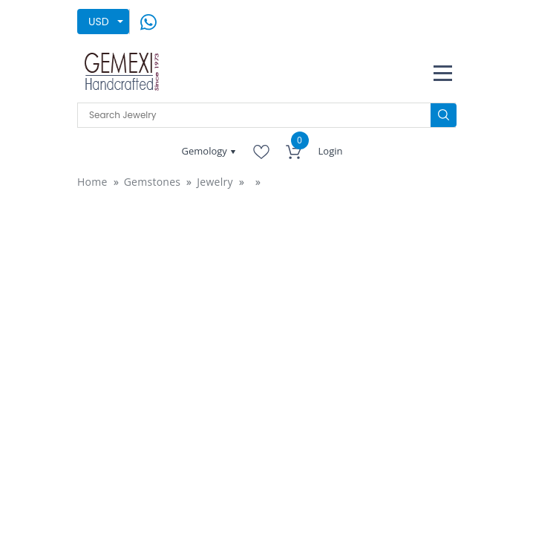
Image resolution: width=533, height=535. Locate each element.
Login (330, 151)
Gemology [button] (206, 151)
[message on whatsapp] (148, 20)
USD (98, 21)
